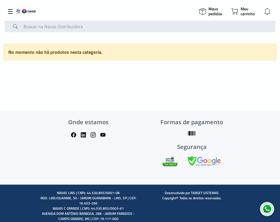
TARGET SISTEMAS (205, 193)
